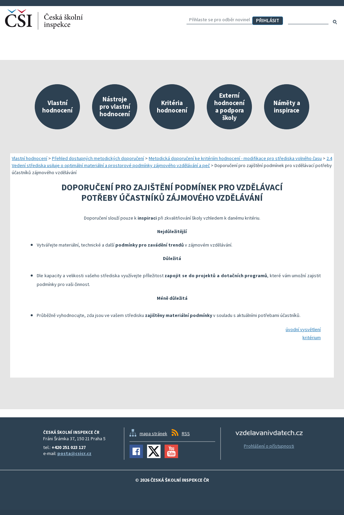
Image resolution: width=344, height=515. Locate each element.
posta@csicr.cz (74, 453)
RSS (186, 433)
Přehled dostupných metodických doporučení (98, 158)
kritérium (312, 337)
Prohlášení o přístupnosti (269, 446)
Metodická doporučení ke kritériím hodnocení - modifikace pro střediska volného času (235, 158)
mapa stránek (153, 433)
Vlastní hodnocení (29, 158)
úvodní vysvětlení (303, 329)
